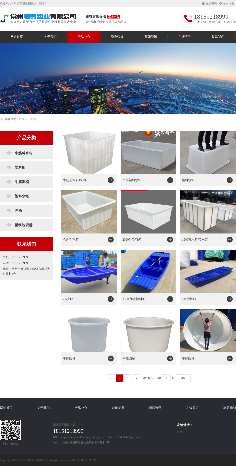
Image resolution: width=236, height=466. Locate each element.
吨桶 (18, 211)
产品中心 (83, 36)
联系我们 (218, 36)
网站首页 (16, 36)
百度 (180, 432)
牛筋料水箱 (23, 153)
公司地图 (228, 3)
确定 (183, 378)
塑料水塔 (22, 196)
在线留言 (184, 36)
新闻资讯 (151, 36)
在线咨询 (211, 3)
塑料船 (20, 168)
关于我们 (50, 36)
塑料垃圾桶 (23, 225)
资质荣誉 (117, 36)
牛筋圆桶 (22, 182)
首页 (21, 119)
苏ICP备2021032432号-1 (84, 460)
